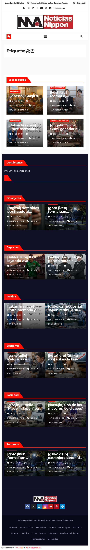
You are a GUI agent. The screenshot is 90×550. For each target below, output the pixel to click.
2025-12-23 (16, 463)
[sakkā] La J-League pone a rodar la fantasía (24, 260)
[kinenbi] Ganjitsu (24, 96)
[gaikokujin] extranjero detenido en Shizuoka (24, 457)
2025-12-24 (16, 315)
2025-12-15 (56, 463)
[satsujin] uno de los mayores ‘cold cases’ (24, 407)
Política (25, 533)
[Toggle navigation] (45, 36)
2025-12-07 (57, 266)
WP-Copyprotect (33, 548)
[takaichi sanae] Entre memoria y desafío (23, 129)
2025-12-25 (57, 217)
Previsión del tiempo (69, 533)
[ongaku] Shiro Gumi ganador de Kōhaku (65, 129)
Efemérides (15, 91)
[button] (81, 36)
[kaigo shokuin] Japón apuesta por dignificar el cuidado (65, 310)
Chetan (20, 548)
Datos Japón (64, 527)
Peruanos (53, 533)
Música (54, 120)
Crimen (52, 527)
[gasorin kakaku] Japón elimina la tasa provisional (62, 359)
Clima (34, 533)
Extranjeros (41, 527)
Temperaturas (38, 539)
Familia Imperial (57, 88)
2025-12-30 (16, 217)
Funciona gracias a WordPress (30, 520)
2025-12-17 (15, 266)
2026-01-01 (18, 101)
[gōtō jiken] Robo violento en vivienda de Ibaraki (65, 408)
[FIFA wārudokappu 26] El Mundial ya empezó (64, 260)
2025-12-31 (58, 134)
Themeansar (68, 520)
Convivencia (15, 120)
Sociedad (12, 527)
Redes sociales (26, 527)
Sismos (43, 533)
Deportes (15, 533)
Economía (77, 527)
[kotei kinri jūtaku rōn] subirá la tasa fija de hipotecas (22, 359)
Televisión (63, 120)
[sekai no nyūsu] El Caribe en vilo (64, 210)
